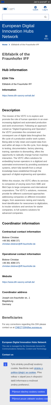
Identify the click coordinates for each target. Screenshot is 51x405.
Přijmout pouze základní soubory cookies (30, 399)
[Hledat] (22, 17)
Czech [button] (35, 8)
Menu (46, 37)
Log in (45, 8)
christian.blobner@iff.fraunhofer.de (18, 244)
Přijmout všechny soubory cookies (28, 392)
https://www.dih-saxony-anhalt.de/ (18, 95)
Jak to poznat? (42, 2)
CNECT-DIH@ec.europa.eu (28, 327)
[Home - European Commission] (16, 8)
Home (4, 45)
